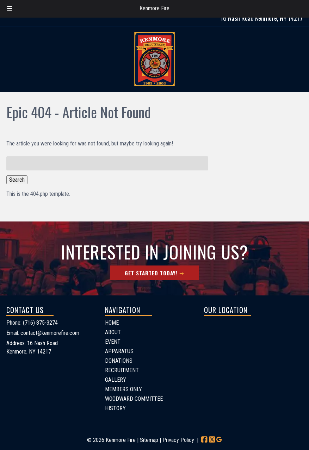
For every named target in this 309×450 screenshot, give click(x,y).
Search (17, 179)
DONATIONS (118, 360)
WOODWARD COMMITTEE (134, 398)
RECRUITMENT (122, 370)
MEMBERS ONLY (123, 389)
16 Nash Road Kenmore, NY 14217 (262, 18)
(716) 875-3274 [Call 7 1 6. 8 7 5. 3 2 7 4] (40, 322)
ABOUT (113, 332)
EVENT (112, 341)
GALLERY (115, 379)
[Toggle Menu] (9, 9)
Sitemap (149, 440)
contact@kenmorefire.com (49, 333)
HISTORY (115, 408)
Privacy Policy (178, 440)
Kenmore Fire (154, 8)
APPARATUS (119, 351)
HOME (112, 322)
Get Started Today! (151, 273)
